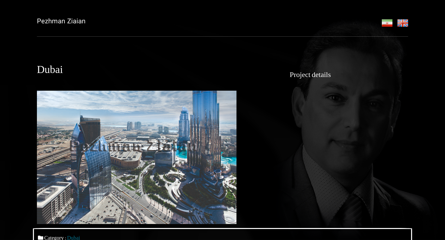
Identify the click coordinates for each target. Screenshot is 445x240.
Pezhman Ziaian (61, 22)
